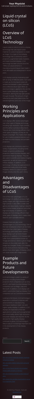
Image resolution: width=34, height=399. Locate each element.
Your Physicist (17, 3)
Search (5, 338)
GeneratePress (17, 392)
